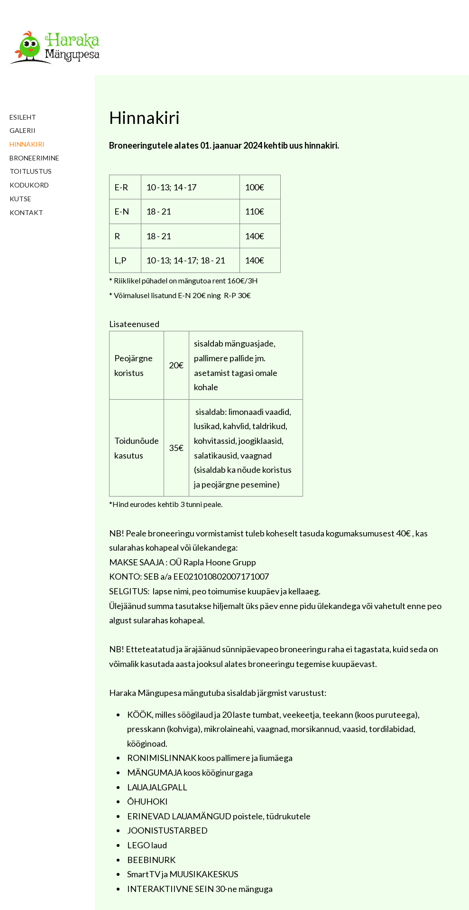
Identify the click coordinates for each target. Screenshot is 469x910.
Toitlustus (30, 171)
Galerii (22, 130)
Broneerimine (34, 158)
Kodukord (29, 185)
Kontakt (26, 212)
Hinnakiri (27, 144)
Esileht (22, 117)
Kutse (20, 199)
